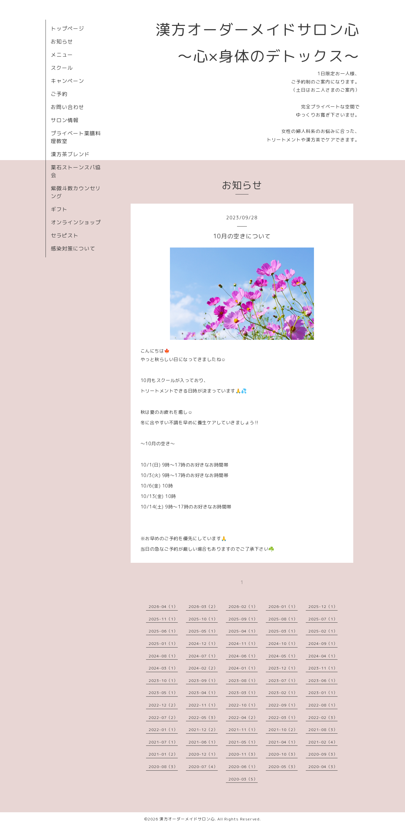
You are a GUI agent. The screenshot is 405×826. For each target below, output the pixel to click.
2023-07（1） (283, 680)
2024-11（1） (243, 643)
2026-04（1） (163, 606)
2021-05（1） (243, 742)
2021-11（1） (243, 729)
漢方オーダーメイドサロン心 (187, 819)
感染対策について (73, 248)
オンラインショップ (76, 222)
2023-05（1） (163, 692)
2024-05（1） (283, 656)
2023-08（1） (243, 680)
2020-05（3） (283, 766)
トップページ (67, 28)
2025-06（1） (163, 631)
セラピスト (65, 235)
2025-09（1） (243, 619)
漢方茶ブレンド (70, 154)
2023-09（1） (203, 680)
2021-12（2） (203, 729)
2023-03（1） (243, 692)
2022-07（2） (163, 717)
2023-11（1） (323, 668)
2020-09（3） (323, 754)
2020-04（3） (323, 766)
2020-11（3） (243, 754)
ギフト (59, 209)
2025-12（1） (323, 606)
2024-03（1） (163, 668)
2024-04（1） (323, 656)
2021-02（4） (323, 742)
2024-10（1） (283, 643)
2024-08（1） (163, 656)
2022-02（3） (323, 717)
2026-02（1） (243, 606)
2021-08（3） (323, 729)
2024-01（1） (243, 668)
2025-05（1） (203, 631)
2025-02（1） (323, 631)
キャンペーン (67, 80)
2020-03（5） (243, 779)
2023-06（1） (323, 680)
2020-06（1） (243, 766)
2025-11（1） (163, 619)
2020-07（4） (203, 766)
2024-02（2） (203, 668)
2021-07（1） (163, 742)
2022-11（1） (203, 705)
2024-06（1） (243, 656)
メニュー (62, 54)
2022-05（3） (203, 717)
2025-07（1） (323, 619)
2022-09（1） (283, 705)
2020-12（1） (203, 754)
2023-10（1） (163, 680)
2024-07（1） (203, 656)
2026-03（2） (203, 606)
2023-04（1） (203, 692)
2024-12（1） (203, 643)
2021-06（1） (203, 742)
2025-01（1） (163, 643)
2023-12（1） (283, 668)
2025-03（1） (283, 631)
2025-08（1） (283, 619)
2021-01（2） (163, 754)
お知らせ (62, 41)
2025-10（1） (203, 619)
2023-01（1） (323, 692)
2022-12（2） (163, 705)
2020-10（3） (283, 754)
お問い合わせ (67, 107)
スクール (62, 67)
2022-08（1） (323, 705)
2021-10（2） (283, 729)
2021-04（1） (283, 742)
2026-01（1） (283, 606)
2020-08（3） (163, 766)
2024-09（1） (323, 643)
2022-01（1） (163, 729)
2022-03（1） (283, 717)
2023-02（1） (283, 692)
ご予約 (59, 94)
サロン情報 (65, 120)
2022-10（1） (243, 705)
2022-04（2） (243, 717)
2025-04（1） (243, 631)
